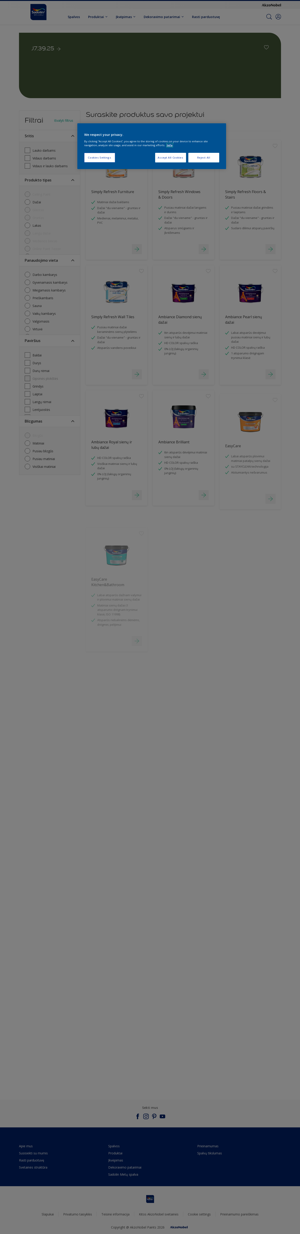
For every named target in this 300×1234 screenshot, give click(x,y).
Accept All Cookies (170, 157)
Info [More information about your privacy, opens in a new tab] (170, 145)
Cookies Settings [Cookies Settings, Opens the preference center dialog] (99, 157)
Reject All (203, 157)
